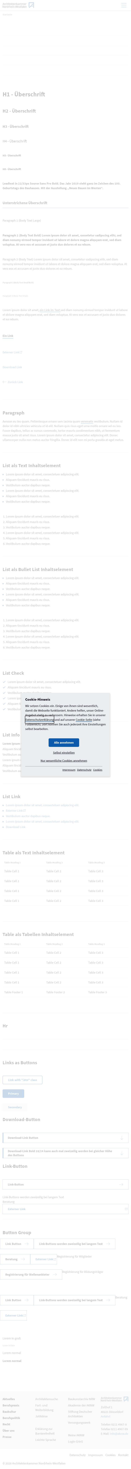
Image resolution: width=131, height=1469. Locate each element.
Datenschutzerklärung (39, 720)
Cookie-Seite (84, 720)
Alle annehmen (64, 742)
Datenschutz (84, 769)
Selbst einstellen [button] (64, 753)
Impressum (68, 769)
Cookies (97, 769)
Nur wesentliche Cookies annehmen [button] (64, 761)
